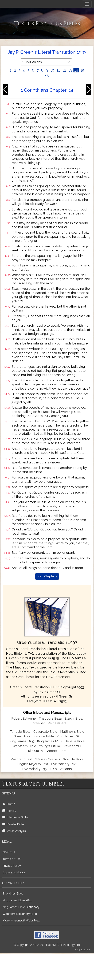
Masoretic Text (21, 759)
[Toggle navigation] (87, 4)
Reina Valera (57, 723)
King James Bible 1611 (17, 900)
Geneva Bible (75, 741)
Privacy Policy (11, 865)
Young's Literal (50, 746)
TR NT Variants (61, 769)
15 (82, 70)
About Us (8, 852)
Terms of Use (11, 859)
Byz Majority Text (64, 764)
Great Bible (22, 736)
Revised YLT (73, 746)
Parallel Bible (13, 824)
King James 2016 (49, 741)
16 (47, 76)
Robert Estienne (23, 718)
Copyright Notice (14, 872)
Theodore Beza (50, 718)
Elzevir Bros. (74, 718)
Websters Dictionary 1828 (19, 914)
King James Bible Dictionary (20, 907)
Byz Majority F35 (34, 769)
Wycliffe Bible (73, 759)
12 (64, 70)
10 (52, 70)
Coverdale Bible (45, 731)
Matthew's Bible (72, 731)
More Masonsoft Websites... (21, 920)
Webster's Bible (24, 746)
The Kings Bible (12, 893)
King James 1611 (69, 736)
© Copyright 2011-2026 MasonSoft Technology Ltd (47, 944)
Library (9, 810)
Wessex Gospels (47, 759)
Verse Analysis (14, 831)
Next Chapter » (47, 576)
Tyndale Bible (20, 731)
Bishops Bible (43, 736)
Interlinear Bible (15, 817)
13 (70, 70)
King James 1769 (21, 741)
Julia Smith (35, 751)
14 (76, 70)
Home (8, 804)
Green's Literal (56, 751)
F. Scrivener (36, 723)
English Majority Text (32, 764)
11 (58, 70)
